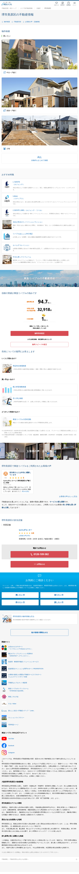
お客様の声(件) (24, 535)
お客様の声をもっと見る (68, 496)
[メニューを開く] (74, 4)
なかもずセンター (25, 530)
